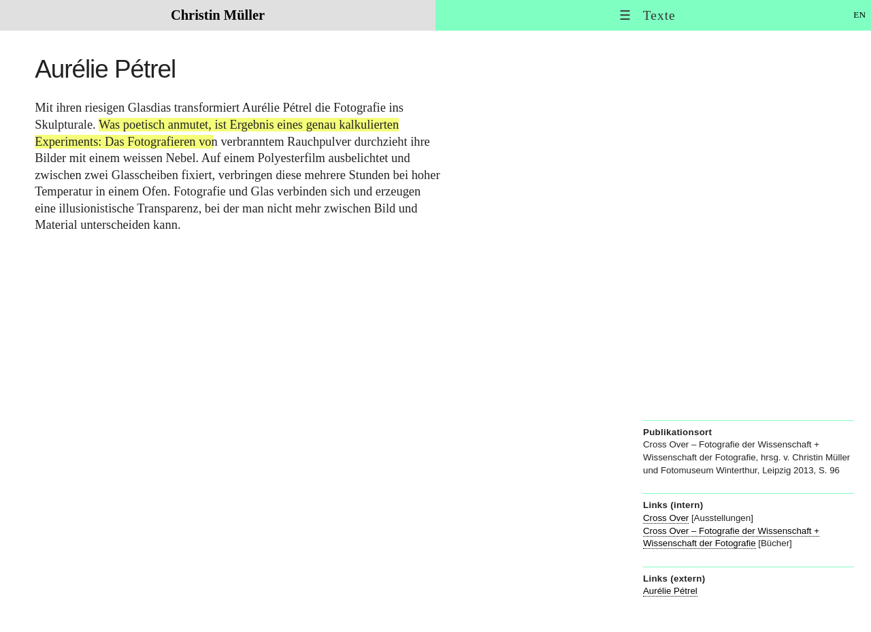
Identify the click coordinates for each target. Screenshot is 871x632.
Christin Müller (218, 14)
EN (859, 15)
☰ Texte (647, 15)
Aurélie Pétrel (670, 591)
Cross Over (666, 518)
